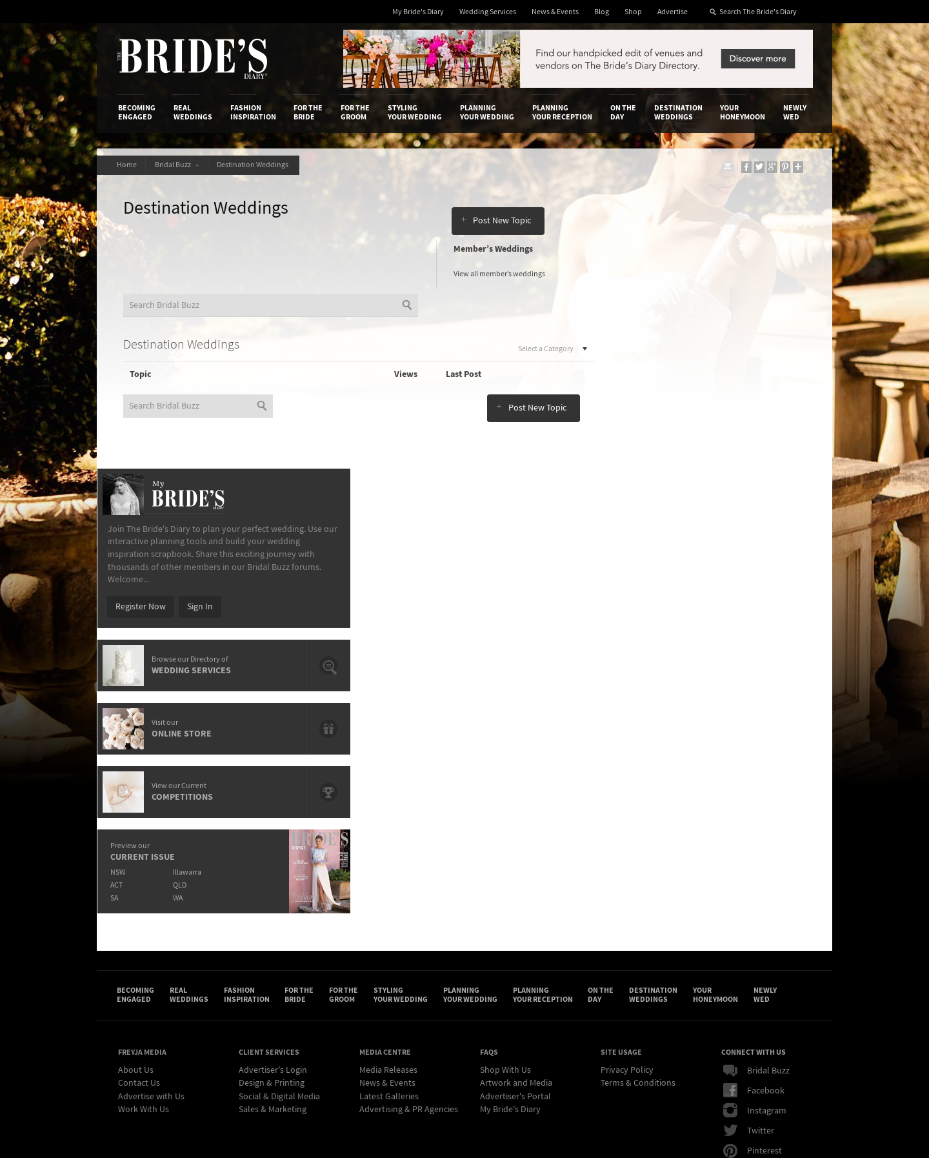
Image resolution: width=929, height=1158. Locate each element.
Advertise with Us (151, 849)
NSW (630, 614)
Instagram (754, 863)
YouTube (751, 923)
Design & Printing (272, 835)
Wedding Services (487, 12)
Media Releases (388, 822)
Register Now (653, 348)
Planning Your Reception (562, 112)
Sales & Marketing (272, 862)
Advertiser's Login (273, 822)
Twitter (748, 883)
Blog (601, 12)
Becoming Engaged (136, 112)
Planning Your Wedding (487, 112)
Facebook (753, 843)
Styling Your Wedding (415, 112)
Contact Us (139, 835)
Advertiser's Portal (515, 849)
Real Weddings (193, 112)
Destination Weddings (678, 112)
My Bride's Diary (418, 12)
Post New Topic (503, 210)
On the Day (623, 112)
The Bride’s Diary (192, 58)
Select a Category (523, 350)
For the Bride (308, 112)
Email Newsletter (767, 943)
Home (128, 165)
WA (692, 640)
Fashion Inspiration (253, 112)
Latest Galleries (389, 849)
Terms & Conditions (638, 835)
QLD (694, 627)
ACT (629, 627)
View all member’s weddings (502, 275)
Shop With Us (505, 822)
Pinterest (752, 903)
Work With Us (143, 862)
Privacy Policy (627, 822)
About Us (136, 822)
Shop (633, 12)
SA (626, 640)
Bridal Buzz (180, 165)
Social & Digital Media (279, 849)
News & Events (555, 12)
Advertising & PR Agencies (408, 862)
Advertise (672, 12)
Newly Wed (794, 112)
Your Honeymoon (742, 112)
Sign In (712, 348)
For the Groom (355, 112)
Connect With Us (753, 805)
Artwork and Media (516, 835)
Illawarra (701, 614)
